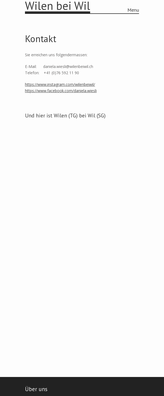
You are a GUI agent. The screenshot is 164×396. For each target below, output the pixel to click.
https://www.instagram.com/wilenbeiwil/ (60, 84)
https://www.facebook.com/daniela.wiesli (61, 90)
